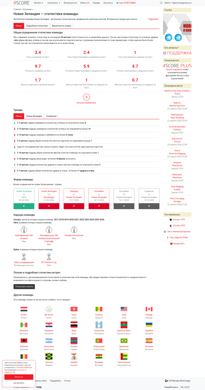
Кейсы (84, 3)
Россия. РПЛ (177, 219)
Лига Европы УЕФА (177, 237)
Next (187, 28)
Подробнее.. (153, 19)
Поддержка (55, 381)
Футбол (38, 3)
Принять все (19, 377)
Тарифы (96, 3)
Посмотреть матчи (24, 286)
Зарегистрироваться (181, 3)
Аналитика (54, 3)
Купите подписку (174, 69)
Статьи (67, 381)
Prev (166, 28)
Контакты (108, 3)
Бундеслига (177, 243)
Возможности (70, 3)
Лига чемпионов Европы (177, 231)
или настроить (18, 383)
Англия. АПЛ (177, 225)
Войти (167, 3)
